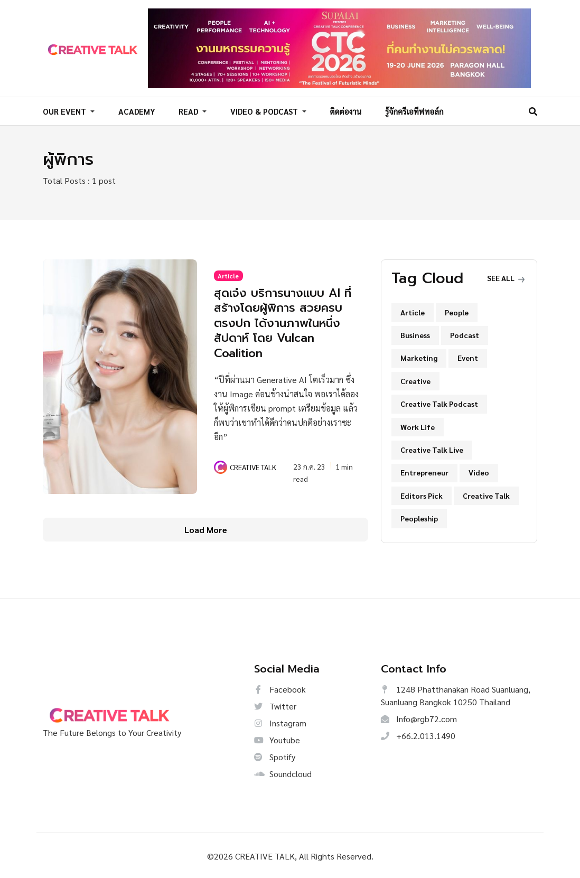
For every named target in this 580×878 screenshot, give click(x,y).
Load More (205, 528)
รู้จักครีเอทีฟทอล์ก (414, 111)
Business (415, 333)
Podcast (464, 333)
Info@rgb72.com (419, 717)
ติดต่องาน (346, 111)
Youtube (277, 738)
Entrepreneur (424, 471)
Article (228, 274)
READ (189, 111)
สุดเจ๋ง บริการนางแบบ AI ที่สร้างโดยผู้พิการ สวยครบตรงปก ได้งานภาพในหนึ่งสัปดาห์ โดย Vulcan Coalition (285, 321)
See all (506, 277)
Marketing (418, 356)
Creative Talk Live (431, 448)
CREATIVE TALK (253, 465)
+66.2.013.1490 (418, 734)
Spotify (274, 755)
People (457, 310)
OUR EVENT (65, 111)
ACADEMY (136, 111)
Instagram (280, 721)
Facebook (280, 687)
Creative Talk (486, 494)
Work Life (417, 425)
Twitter (275, 704)
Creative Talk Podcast (439, 402)
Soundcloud (283, 772)
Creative (415, 379)
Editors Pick (421, 494)
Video (479, 471)
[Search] (533, 110)
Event (467, 356)
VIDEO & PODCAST (265, 111)
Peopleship (419, 516)
